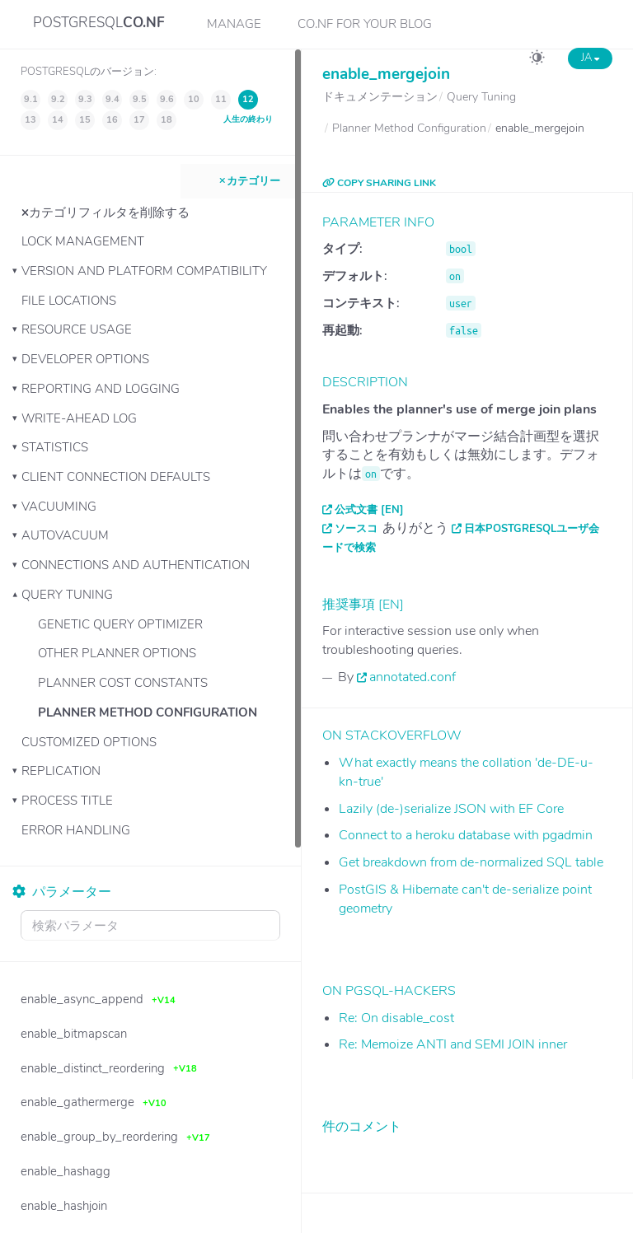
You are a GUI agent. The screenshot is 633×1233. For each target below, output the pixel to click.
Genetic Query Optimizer (120, 624)
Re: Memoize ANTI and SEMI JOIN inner (453, 1044)
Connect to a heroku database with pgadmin (466, 835)
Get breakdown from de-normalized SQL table (471, 862)
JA (590, 57)
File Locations (68, 300)
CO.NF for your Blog (365, 24)
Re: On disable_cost (396, 1018)
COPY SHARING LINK (379, 182)
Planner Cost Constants (123, 683)
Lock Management (82, 241)
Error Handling (75, 830)
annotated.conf (412, 677)
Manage (234, 24)
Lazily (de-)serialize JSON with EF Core (451, 809)
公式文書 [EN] (369, 509)
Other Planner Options (117, 653)
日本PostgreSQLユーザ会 (531, 528)
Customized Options (89, 742)
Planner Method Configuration (147, 712)
